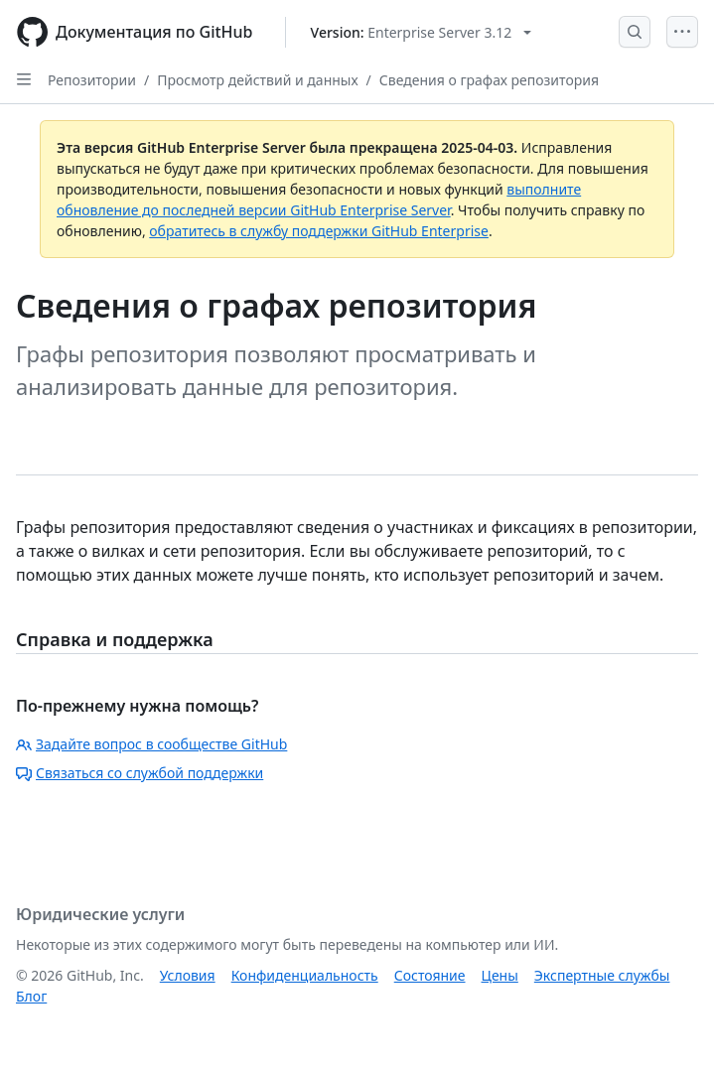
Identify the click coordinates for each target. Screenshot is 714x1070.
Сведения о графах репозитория (489, 79)
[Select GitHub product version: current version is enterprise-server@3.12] (421, 32)
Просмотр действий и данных (257, 79)
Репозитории (92, 79)
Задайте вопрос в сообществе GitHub (151, 744)
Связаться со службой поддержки (139, 772)
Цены (500, 975)
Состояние (430, 975)
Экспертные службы (602, 975)
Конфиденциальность (304, 975)
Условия (187, 975)
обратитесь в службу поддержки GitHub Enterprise (319, 230)
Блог (31, 996)
